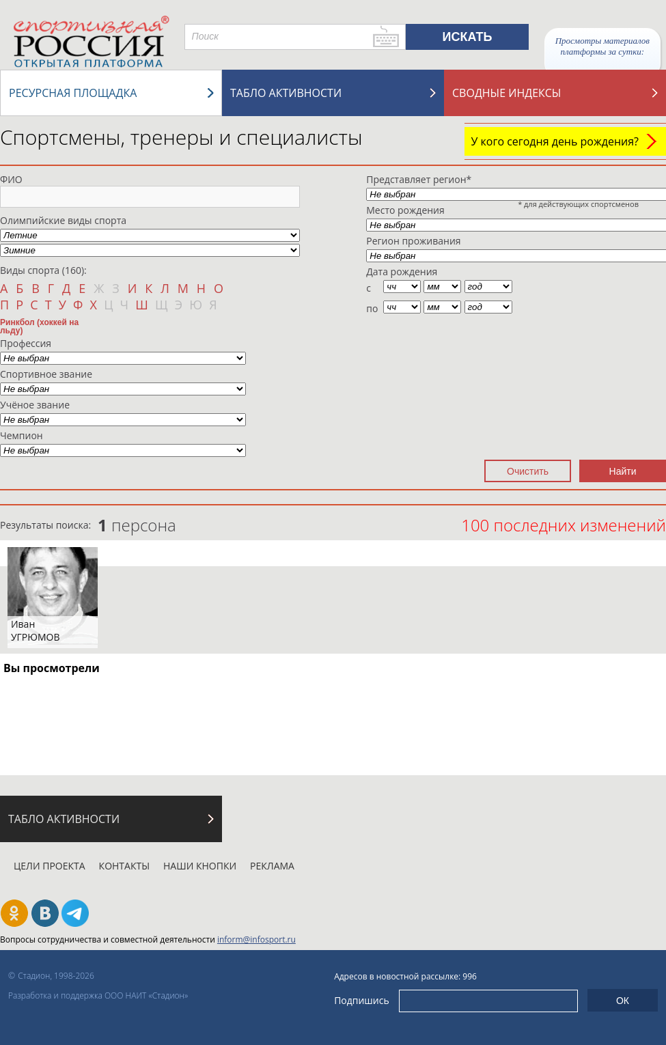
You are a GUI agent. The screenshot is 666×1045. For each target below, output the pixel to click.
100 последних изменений (563, 525)
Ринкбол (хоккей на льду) (39, 326)
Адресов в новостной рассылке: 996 (405, 976)
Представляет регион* (418, 179)
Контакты (124, 865)
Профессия (25, 343)
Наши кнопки (199, 865)
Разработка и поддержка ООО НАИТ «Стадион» (98, 995)
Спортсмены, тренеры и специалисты (181, 137)
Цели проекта (49, 865)
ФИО (11, 179)
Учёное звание (35, 404)
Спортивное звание (46, 373)
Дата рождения (401, 271)
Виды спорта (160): (43, 270)
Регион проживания (413, 240)
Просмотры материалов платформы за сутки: (602, 46)
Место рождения (405, 210)
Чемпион (21, 435)
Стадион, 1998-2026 (56, 975)
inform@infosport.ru (256, 939)
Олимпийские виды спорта (63, 220)
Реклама (272, 865)
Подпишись (361, 1000)
